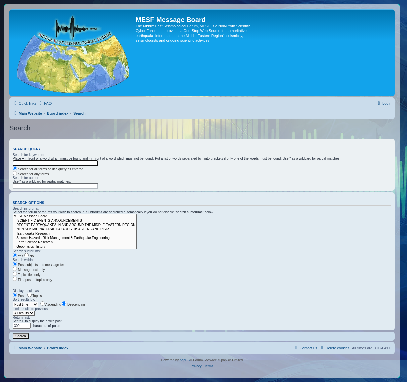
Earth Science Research (74, 242)
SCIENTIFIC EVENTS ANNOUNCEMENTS (74, 221)
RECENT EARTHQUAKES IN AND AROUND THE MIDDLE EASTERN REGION (74, 225)
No (29, 256)
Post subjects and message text (39, 265)
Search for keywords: (28, 155)
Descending (73, 304)
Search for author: (26, 178)
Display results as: (26, 291)
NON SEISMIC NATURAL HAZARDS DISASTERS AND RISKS (74, 229)
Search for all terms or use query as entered (48, 169)
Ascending (50, 304)
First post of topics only (32, 280)
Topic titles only (26, 275)
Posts (19, 296)
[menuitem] (45, 103)
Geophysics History (74, 247)
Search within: (23, 260)
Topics (34, 296)
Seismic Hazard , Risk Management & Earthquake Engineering (74, 238)
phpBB (185, 360)
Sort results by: (24, 299)
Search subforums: (27, 251)
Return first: (21, 317)
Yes (18, 256)
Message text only (29, 270)
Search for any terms (31, 174)
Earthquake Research (74, 234)
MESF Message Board (74, 216)
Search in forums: (26, 208)
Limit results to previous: (31, 309)
